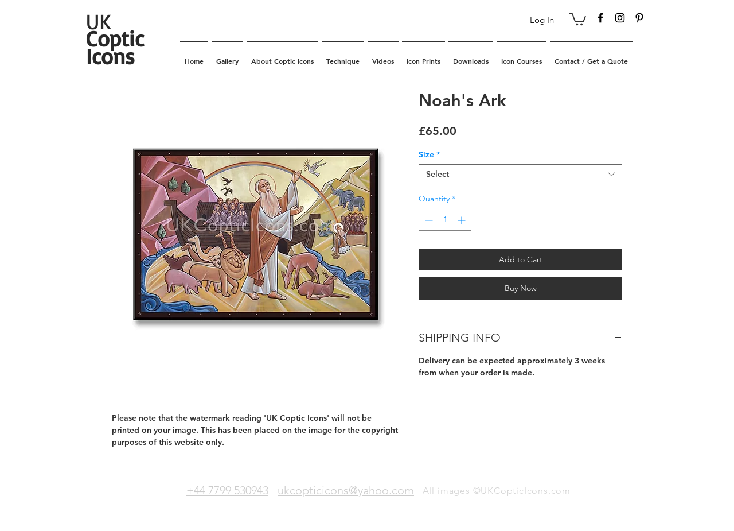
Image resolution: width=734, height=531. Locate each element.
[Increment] (462, 220)
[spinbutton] (445, 220)
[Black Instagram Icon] (620, 17)
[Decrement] (427, 220)
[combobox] (520, 174)
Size (429, 155)
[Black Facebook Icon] (600, 17)
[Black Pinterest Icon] (639, 17)
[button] (577, 18)
